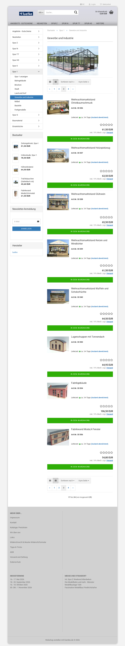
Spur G (15, 117)
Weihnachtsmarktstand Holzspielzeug (90, 150)
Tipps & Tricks (16, 549)
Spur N (65, 23)
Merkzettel (105, 4)
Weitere (100, 23)
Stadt (17, 91)
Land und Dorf (20, 95)
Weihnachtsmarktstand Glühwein (88, 196)
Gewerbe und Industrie (24, 99)
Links (12, 539)
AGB (12, 554)
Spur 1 (15, 74)
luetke (15, 254)
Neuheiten (42, 23)
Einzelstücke (17, 128)
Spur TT (76, 23)
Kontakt (13, 525)
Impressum (15, 520)
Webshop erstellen (53, 642)
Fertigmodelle (20, 112)
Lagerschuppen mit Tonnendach (87, 339)
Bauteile (18, 108)
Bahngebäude (20, 83)
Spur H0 (88, 23)
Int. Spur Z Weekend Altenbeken (78, 581)
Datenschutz (15, 564)
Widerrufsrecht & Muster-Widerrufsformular (28, 544)
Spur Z (54, 23)
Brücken (18, 87)
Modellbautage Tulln (73, 587)
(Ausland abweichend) (99, 120)
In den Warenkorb (80, 141)
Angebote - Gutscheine (21, 23)
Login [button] (92, 4)
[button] (82, 4)
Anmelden (26, 231)
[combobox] (67, 84)
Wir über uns (15, 535)
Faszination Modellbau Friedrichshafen (81, 590)
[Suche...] (40, 12)
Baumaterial (17, 123)
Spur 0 (15, 68)
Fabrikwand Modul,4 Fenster (85, 431)
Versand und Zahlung (19, 559)
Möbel (17, 104)
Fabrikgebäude (78, 385)
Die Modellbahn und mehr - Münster (79, 584)
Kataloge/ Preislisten (18, 530)
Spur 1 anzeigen (21, 79)
